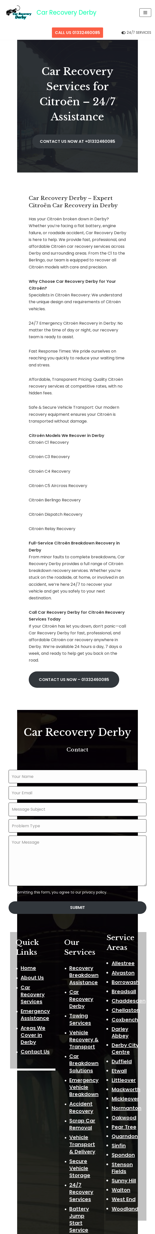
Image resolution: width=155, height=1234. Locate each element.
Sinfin (122, 1037)
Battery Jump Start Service (86, 1108)
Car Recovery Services (31, 887)
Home (27, 861)
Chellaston (129, 901)
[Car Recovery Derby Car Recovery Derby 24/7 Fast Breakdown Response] (50, 13)
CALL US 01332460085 (77, 33)
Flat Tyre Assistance (85, 1129)
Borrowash (129, 873)
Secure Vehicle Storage (81, 1061)
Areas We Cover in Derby (31, 928)
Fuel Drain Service (83, 1146)
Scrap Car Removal (84, 1017)
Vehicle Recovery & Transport (85, 932)
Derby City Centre (128, 940)
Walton (124, 1081)
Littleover (127, 971)
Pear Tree (127, 1018)
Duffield (125, 953)
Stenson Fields (125, 1060)
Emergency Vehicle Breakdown (85, 980)
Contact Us (33, 944)
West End (127, 1090)
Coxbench (128, 911)
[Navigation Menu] (145, 12)
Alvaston (126, 864)
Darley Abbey (123, 924)
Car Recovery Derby (83, 892)
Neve (51, 1228)
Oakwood (127, 1009)
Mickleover (128, 990)
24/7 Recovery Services (83, 1085)
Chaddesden (132, 892)
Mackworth (129, 981)
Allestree (126, 855)
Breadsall (127, 883)
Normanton (130, 999)
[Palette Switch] (136, 32)
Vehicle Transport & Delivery (84, 1037)
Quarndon (128, 1028)
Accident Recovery (83, 1000)
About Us (30, 870)
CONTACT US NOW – (57, 571)
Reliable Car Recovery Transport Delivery (84, 1173)
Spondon (126, 1046)
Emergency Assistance (33, 908)
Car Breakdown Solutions (85, 956)
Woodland (128, 1100)
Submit (77, 800)
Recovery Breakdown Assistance (85, 868)
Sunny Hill (127, 1072)
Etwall (122, 962)
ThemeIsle (98, 1228)
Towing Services (82, 912)
